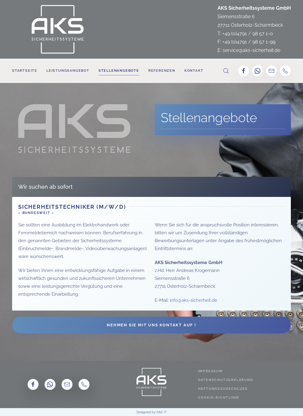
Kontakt (194, 71)
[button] (226, 71)
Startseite (24, 71)
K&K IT (162, 412)
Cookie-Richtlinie (219, 398)
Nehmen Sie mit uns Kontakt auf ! (151, 325)
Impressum (210, 371)
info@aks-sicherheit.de (193, 300)
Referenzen (161, 71)
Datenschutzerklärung (225, 380)
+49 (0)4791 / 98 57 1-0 (247, 33)
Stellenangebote (119, 71)
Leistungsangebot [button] (67, 71)
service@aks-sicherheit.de (251, 50)
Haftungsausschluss (223, 389)
